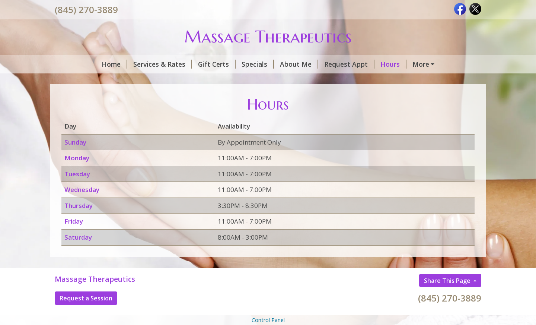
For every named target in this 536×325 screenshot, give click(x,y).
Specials (217, 64)
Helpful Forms (206, 80)
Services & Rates (121, 64)
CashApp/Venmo (400, 64)
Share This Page (448, 296)
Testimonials (84, 80)
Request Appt (308, 64)
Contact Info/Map (145, 80)
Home (73, 64)
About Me (258, 64)
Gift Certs (176, 64)
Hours (352, 64)
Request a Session (86, 314)
